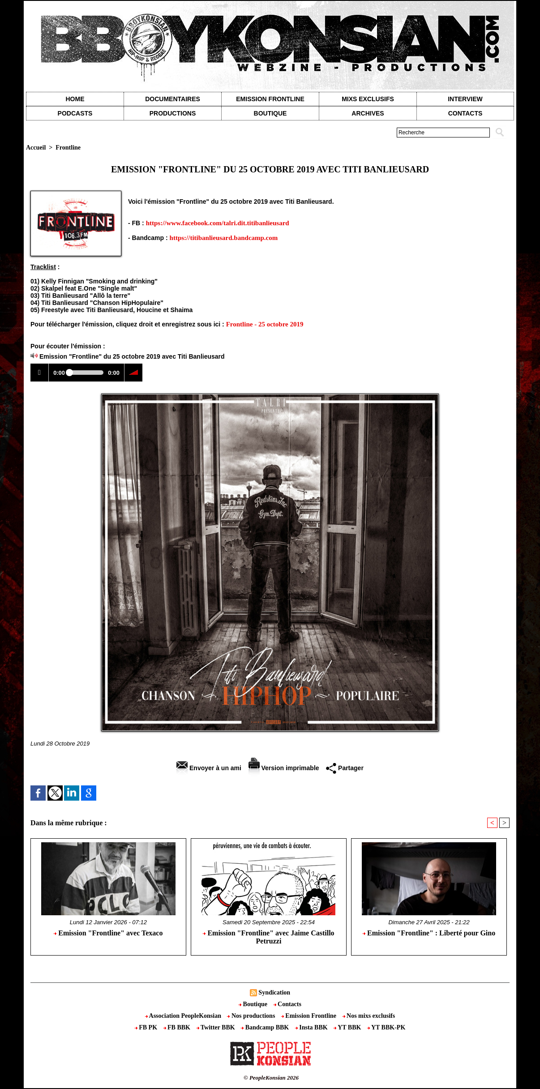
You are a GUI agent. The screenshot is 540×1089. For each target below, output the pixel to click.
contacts (465, 113)
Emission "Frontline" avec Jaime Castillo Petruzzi (268, 937)
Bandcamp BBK (266, 1027)
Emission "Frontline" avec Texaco (108, 933)
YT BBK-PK (386, 1027)
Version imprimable (284, 768)
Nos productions (251, 1015)
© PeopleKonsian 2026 (271, 1077)
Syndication (274, 992)
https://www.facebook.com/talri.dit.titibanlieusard (217, 223)
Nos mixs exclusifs (369, 1015)
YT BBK (348, 1027)
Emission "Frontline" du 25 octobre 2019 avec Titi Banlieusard (132, 356)
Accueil (36, 147)
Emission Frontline (270, 99)
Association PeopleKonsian (184, 1015)
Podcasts (75, 113)
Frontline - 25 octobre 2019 (265, 324)
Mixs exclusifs (368, 99)
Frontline (68, 147)
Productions (173, 113)
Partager (345, 768)
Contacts (287, 1004)
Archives (367, 113)
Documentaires (172, 99)
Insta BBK (312, 1027)
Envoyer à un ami (208, 768)
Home (75, 99)
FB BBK (177, 1027)
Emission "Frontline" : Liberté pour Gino (429, 933)
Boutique (270, 113)
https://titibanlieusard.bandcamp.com (224, 237)
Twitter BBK (217, 1027)
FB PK (147, 1027)
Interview (465, 99)
